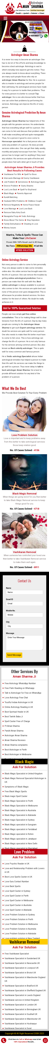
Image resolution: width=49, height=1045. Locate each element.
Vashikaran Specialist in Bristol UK (20, 972)
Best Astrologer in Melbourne (18, 754)
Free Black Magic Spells (16, 791)
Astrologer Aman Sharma (24, 55)
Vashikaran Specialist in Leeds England (22, 995)
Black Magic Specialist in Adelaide (20, 815)
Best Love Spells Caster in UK (18, 877)
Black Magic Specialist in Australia (20, 810)
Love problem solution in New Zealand (22, 938)
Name (8, 588)
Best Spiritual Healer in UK (17, 712)
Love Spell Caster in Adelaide (18, 910)
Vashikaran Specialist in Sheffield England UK (25, 990)
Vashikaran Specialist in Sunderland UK (22, 958)
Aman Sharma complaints (16, 745)
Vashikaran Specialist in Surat (18, 1028)
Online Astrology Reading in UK (19, 707)
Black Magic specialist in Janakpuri (21, 839)
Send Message (14, 655)
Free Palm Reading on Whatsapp (19, 688)
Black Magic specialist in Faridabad (21, 829)
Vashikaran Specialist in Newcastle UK (22, 963)
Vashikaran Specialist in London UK (21, 1004)
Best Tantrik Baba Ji (14, 716)
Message (10, 633)
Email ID (9, 599)
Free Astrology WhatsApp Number (20, 683)
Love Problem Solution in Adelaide (20, 933)
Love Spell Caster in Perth (16, 895)
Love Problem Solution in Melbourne (21, 924)
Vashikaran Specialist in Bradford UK (21, 986)
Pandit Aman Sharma (14, 730)
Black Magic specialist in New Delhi (21, 843)
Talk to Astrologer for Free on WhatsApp (23, 693)
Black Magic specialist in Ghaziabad (21, 848)
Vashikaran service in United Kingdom (22, 1000)
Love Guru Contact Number (17, 881)
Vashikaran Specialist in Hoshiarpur (21, 1023)
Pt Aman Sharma (12, 726)
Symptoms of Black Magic (17, 786)
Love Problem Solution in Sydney (20, 914)
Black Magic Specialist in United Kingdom (23, 773)
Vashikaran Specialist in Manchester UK (23, 1019)
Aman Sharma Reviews (15, 740)
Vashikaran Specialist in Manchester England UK (25, 979)
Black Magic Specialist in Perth (19, 801)
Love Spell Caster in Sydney (17, 891)
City (7, 622)
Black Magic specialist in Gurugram (20, 824)
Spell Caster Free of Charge (17, 721)
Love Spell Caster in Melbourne (19, 900)
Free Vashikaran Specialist (17, 953)
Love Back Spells (13, 886)
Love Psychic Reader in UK (17, 863)
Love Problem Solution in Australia (20, 929)
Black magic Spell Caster (16, 796)
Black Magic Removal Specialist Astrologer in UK (25, 780)
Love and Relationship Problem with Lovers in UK (24, 870)
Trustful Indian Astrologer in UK (19, 702)
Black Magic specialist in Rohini (19, 834)
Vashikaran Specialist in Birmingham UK (23, 1009)
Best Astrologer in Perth (16, 749)
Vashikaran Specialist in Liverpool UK (22, 968)
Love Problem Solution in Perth (19, 919)
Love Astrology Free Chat (16, 697)
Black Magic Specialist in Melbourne (21, 805)
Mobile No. (10, 611)
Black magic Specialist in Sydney (20, 820)
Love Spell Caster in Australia (18, 905)
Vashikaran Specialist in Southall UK (21, 1014)
